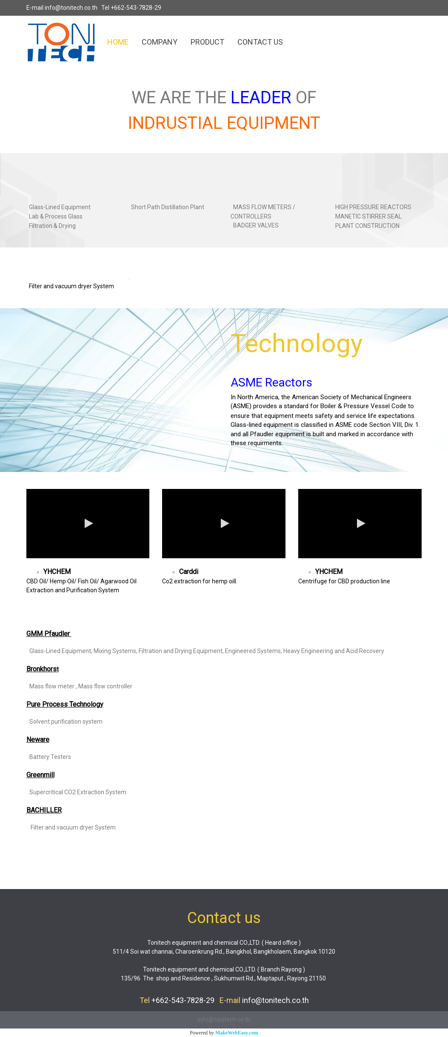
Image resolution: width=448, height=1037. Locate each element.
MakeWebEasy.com (236, 1033)
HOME (117, 41)
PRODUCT (207, 41)
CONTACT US (260, 41)
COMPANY (159, 41)
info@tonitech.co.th (71, 7)
